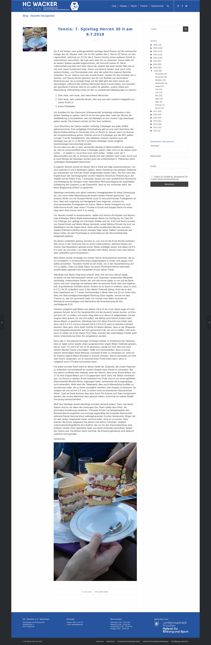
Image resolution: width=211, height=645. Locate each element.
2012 (155, 127)
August (158, 86)
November (159, 77)
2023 (155, 54)
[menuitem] (114, 6)
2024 (155, 51)
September (159, 83)
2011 (155, 131)
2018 (156, 71)
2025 (155, 48)
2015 (155, 118)
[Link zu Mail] (186, 6)
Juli (156, 89)
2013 (155, 124)
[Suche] (167, 6)
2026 (155, 45)
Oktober (158, 80)
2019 (155, 67)
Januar (158, 108)
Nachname (155, 156)
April (157, 99)
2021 (155, 61)
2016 (155, 114)
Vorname (154, 146)
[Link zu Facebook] (182, 6)
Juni (157, 92)
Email (153, 166)
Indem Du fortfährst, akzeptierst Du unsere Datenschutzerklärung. (169, 178)
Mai (156, 95)
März (157, 102)
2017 (155, 111)
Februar (158, 105)
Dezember (159, 74)
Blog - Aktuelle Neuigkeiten (39, 15)
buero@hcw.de (77, 624)
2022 (155, 58)
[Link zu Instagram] (178, 6)
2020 (155, 64)
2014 (155, 121)
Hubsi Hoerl (103, 592)
